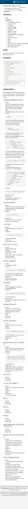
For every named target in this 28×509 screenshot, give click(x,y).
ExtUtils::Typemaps (9, 280)
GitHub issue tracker (5, 489)
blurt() (9, 40)
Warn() (9, 39)
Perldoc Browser (19, 2)
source (16, 5)
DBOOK (17, 488)
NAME (6, 17)
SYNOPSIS (7, 19)
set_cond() (10, 36)
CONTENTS (7, 15)
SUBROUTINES (9, 20)
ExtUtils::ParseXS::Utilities (9, 5)
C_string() (10, 25)
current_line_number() (12, 37)
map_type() (10, 30)
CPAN (19, 5)
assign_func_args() (12, 33)
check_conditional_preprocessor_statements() (18, 43)
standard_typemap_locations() (14, 22)
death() (9, 42)
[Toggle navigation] (3, 2)
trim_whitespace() (11, 24)
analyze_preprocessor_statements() (15, 34)
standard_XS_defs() (12, 31)
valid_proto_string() (12, 27)
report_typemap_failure (13, 46)
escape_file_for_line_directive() (14, 45)
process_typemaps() (12, 28)
